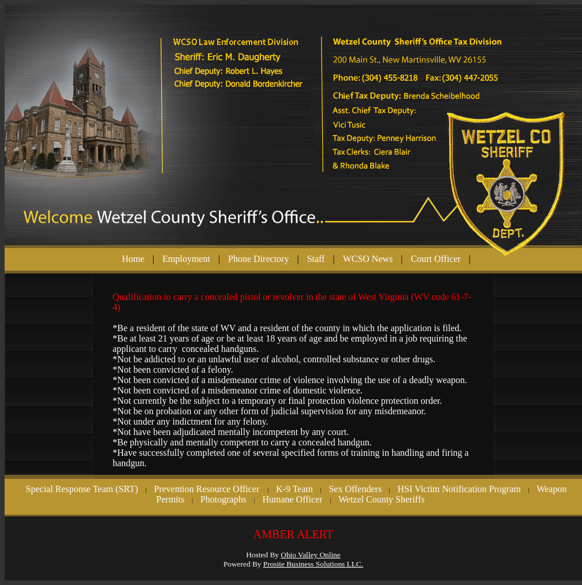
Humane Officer (292, 499)
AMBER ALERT (293, 534)
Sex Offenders (355, 489)
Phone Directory (258, 259)
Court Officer (436, 259)
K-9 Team (294, 489)
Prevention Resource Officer (208, 489)
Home (133, 259)
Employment (186, 259)
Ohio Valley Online (310, 554)
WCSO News (368, 259)
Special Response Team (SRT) (82, 489)
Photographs (223, 499)
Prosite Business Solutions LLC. (313, 564)
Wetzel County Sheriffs (381, 499)
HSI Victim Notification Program (459, 489)
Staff (316, 259)
